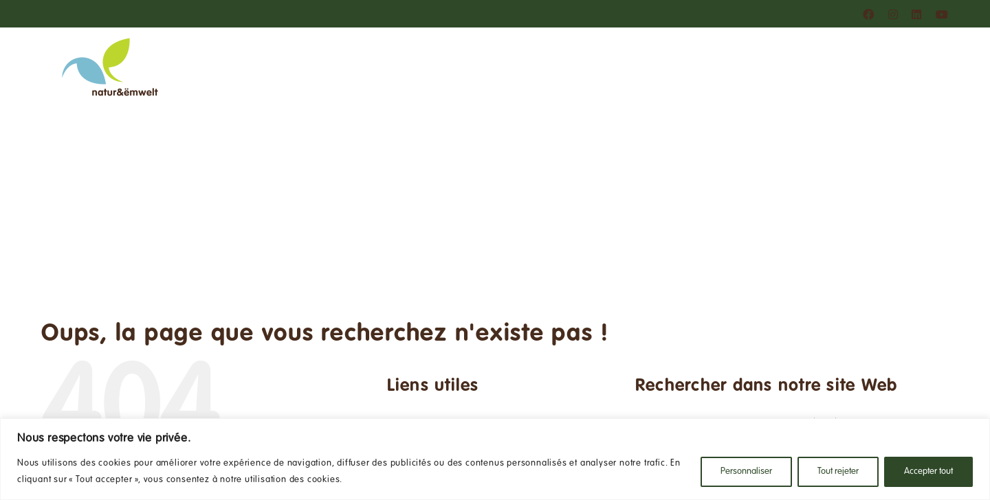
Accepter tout (928, 472)
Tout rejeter (838, 472)
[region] (495, 459)
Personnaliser (746, 472)
